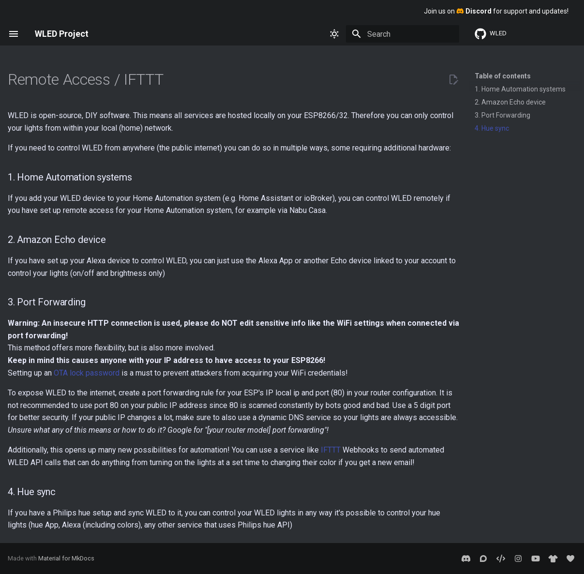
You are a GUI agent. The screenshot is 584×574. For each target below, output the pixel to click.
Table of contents (503, 76)
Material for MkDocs (66, 558)
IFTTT (331, 449)
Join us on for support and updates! (496, 11)
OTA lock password (87, 373)
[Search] (402, 34)
